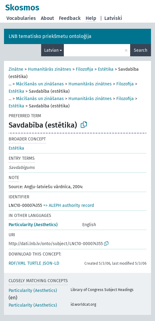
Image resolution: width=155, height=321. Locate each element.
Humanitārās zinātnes (49, 69)
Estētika (106, 69)
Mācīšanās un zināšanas (40, 84)
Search (140, 50)
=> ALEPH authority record (68, 205)
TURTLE (34, 263)
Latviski (113, 18)
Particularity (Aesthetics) (33, 224)
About (47, 18)
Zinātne (16, 69)
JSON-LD (51, 263)
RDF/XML (17, 263)
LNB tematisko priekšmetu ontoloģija (50, 36)
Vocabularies (21, 18)
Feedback (70, 18)
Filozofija (84, 69)
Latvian (51, 50)
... (10, 84)
